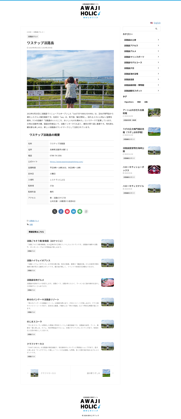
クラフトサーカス (35, 350)
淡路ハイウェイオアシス (38, 262)
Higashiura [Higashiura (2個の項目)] (128, 102)
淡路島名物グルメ (35, 284)
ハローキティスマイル (131, 174)
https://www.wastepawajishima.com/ (66, 161)
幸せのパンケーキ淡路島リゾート (42, 306)
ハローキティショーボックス (134, 158)
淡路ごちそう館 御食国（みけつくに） (44, 240)
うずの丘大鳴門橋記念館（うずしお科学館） (134, 126)
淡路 (31, 224)
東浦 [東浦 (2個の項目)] (139, 102)
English (157, 22)
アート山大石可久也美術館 (133, 109)
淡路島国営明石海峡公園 (132, 143)
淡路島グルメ (34, 220)
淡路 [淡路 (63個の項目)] (146, 102)
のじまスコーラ (34, 328)
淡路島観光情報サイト (90, 398)
